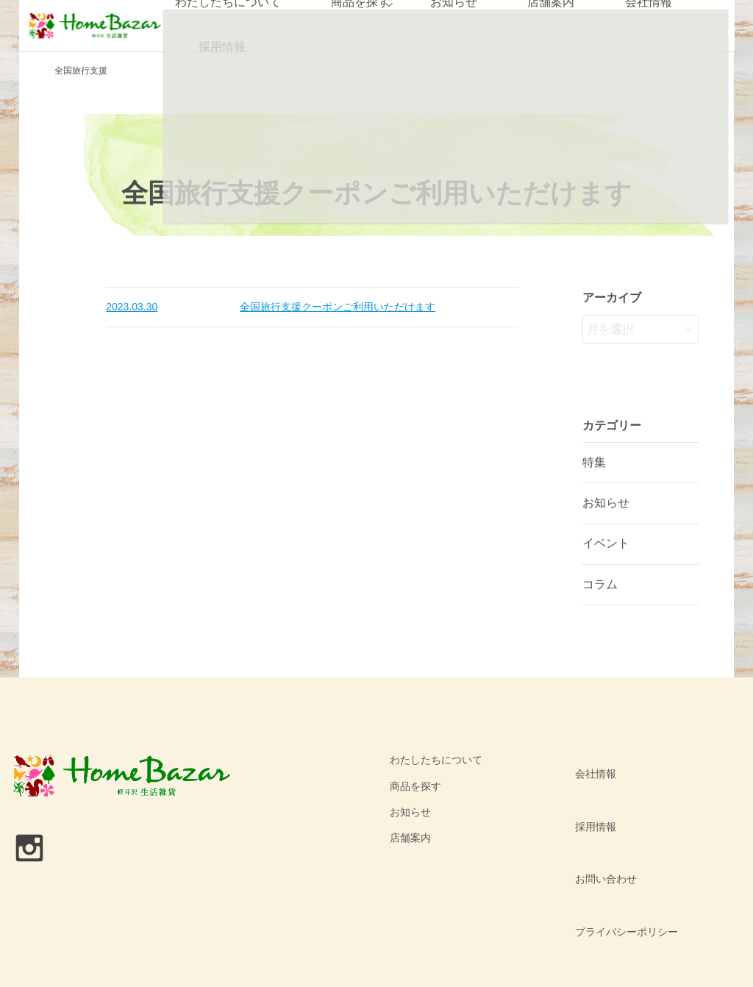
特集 (594, 462)
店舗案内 (410, 838)
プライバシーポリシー (618, 838)
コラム (600, 584)
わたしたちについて (436, 760)
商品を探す (415, 786)
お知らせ (605, 502)
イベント (605, 543)
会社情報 (587, 760)
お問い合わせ (598, 812)
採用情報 (219, 47)
